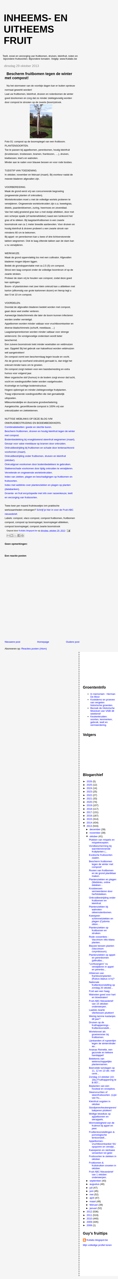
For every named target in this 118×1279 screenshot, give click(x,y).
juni (92, 1191)
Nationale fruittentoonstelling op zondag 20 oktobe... (102, 985)
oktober (94, 836)
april (92, 1197)
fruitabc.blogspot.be (97, 1240)
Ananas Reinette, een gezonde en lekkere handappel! (101, 1052)
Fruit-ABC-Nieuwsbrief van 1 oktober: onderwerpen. (101, 1174)
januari (94, 1208)
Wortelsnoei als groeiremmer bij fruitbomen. (99, 1034)
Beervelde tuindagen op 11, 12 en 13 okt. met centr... (102, 1070)
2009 (90, 1222)
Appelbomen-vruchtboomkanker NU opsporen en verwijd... (102, 1144)
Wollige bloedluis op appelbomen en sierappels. (100, 1116)
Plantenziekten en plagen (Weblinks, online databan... (102, 882)
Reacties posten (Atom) (34, 648)
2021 (90, 798)
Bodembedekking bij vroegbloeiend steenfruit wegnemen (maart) (39, 439)
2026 (90, 781)
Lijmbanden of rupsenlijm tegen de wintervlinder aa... (102, 1043)
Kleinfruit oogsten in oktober (99, 1103)
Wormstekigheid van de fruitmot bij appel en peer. (101, 1125)
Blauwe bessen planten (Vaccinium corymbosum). (101, 948)
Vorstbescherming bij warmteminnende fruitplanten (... (100, 849)
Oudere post (72, 641)
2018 (90, 808)
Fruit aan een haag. (99, 991)
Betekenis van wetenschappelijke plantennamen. (100, 1061)
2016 (90, 815)
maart (93, 1201)
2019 (90, 805)
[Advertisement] (100, 667)
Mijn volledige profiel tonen (97, 1245)
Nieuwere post (12, 641)
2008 (90, 1225)
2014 (90, 822)
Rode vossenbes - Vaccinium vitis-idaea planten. (101, 939)
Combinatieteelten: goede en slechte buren (28, 427)
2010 (90, 1218)
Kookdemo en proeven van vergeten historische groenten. (102, 702)
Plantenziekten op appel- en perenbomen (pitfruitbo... (102, 957)
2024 (90, 788)
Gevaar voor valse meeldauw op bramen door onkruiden (35, 443)
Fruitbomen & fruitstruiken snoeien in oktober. (102, 1165)
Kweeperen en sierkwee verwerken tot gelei (102, 1151)
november (95, 832)
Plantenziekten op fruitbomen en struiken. (98, 930)
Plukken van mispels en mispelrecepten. (102, 841)
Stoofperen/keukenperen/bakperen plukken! (102, 1109)
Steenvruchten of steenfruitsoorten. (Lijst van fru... (103, 1095)
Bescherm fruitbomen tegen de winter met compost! (101, 864)
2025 (90, 784)
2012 (90, 1211)
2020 (90, 802)
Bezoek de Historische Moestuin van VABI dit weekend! (102, 711)
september (96, 1180)
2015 (90, 819)
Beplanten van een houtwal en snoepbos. (102, 1087)
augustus (95, 1184)
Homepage (43, 641)
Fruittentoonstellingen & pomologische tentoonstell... (102, 1135)
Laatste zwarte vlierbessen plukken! (101, 1011)
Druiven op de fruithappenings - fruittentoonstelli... (100, 1025)
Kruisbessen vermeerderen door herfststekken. (101, 891)
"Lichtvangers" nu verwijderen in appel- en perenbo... (101, 966)
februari (94, 1204)
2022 (90, 795)
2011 (90, 1215)
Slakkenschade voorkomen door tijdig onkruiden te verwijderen (38, 468)
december (95, 829)
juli (91, 1187)
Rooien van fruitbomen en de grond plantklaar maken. (102, 873)
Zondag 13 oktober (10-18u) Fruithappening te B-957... (102, 1079)
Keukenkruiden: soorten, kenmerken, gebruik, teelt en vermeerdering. (101, 720)
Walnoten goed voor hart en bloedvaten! (102, 996)
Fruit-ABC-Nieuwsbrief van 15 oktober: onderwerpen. (101, 1004)
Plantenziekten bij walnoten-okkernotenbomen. (100, 909)
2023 (90, 791)
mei (92, 1194)
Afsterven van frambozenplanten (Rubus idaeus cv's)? (101, 976)
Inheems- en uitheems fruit (36, 29)
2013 (90, 826)
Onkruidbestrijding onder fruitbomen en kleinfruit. (102, 900)
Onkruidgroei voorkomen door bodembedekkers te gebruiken (37, 464)
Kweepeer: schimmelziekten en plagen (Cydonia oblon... (101, 920)
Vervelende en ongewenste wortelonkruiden (28, 472)
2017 (90, 812)
